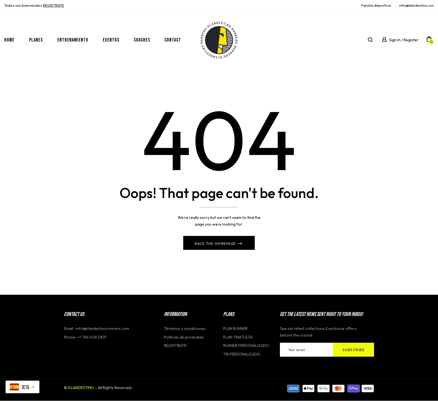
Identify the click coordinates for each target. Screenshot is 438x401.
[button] (429, 40)
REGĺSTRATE (53, 5)
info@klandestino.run (416, 5)
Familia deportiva (376, 5)
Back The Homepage (216, 244)
